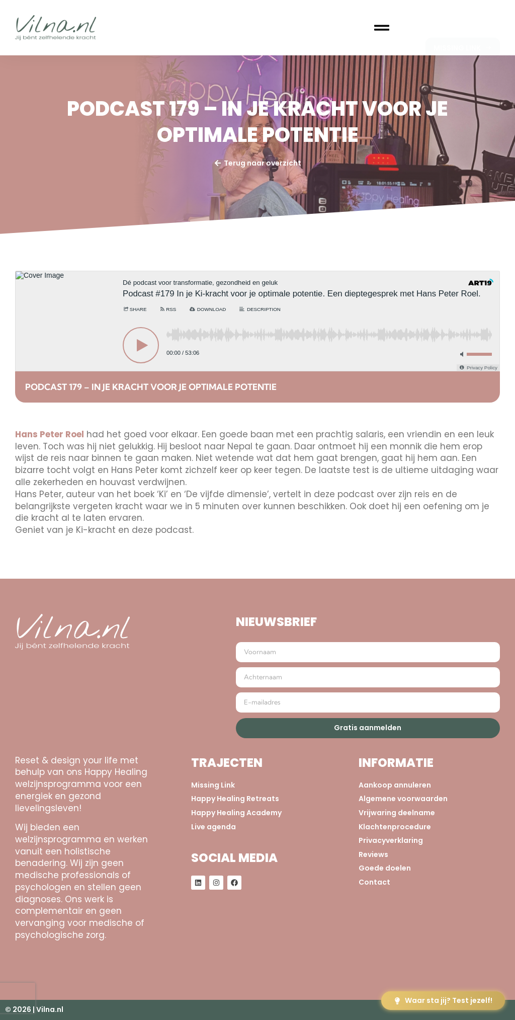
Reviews (373, 854)
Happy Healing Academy (236, 813)
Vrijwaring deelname (397, 813)
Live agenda (213, 827)
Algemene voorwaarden (403, 799)
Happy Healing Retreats (235, 799)
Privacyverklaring (391, 840)
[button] (381, 28)
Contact (374, 882)
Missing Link (213, 785)
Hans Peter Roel (49, 434)
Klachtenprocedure (395, 827)
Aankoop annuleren (395, 785)
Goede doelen (385, 868)
